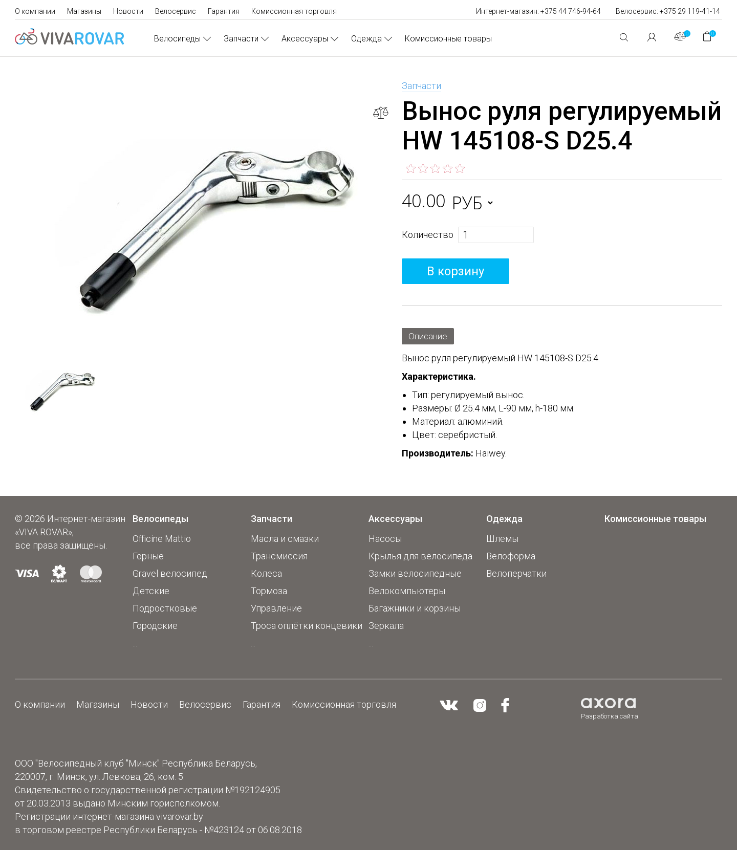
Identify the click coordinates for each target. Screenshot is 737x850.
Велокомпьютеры (406, 590)
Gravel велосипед (170, 573)
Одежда (366, 38)
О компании (35, 11)
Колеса (266, 573)
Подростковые (165, 608)
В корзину (455, 271)
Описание (429, 336)
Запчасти (241, 38)
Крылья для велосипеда (420, 556)
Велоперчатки (516, 573)
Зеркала (386, 625)
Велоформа (510, 556)
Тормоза (269, 590)
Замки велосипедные (415, 573)
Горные (148, 556)
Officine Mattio (162, 538)
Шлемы (502, 538)
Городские (155, 625)
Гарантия (224, 11)
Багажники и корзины (414, 608)
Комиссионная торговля (294, 11)
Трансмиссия (279, 556)
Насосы (385, 538)
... (135, 643)
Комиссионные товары (448, 38)
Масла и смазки (285, 538)
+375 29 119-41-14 (690, 11)
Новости (128, 11)
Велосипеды (177, 38)
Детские (151, 590)
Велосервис (175, 11)
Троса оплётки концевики (306, 625)
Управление (276, 608)
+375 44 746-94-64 (570, 11)
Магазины (84, 11)
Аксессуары (304, 38)
